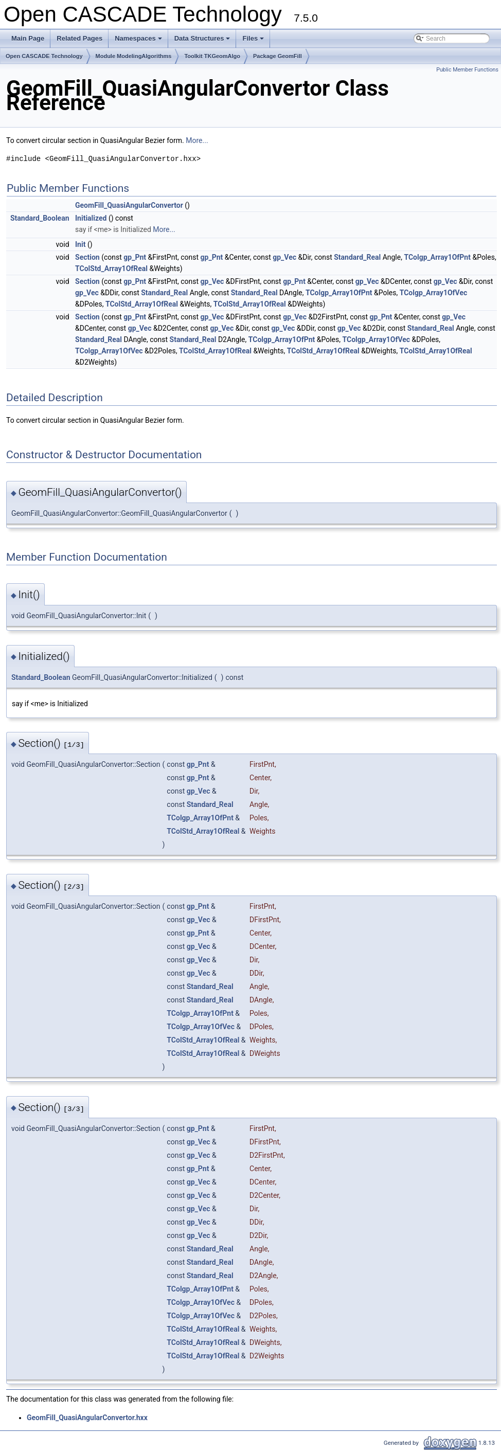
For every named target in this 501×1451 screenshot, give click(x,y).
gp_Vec (284, 257)
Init (80, 244)
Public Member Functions (467, 69)
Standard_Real (357, 257)
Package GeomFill (277, 56)
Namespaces (139, 41)
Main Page (27, 38)
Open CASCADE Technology (44, 56)
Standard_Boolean (39, 218)
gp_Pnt (134, 257)
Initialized (90, 218)
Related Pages (79, 38)
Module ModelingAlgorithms (134, 56)
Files (253, 41)
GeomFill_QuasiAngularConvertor (129, 205)
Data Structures (203, 41)
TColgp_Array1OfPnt (437, 257)
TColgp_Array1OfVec (434, 293)
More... (197, 140)
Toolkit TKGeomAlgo (212, 56)
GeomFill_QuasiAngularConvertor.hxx (87, 1417)
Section (87, 257)
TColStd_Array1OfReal (111, 268)
